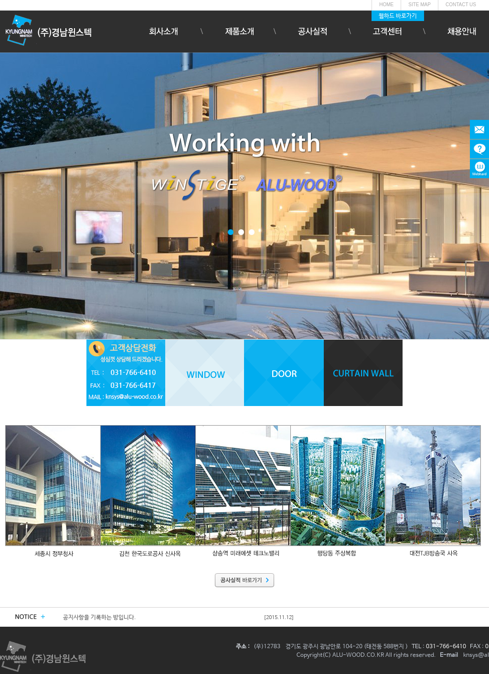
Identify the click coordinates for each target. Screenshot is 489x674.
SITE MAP (419, 4)
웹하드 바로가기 (398, 16)
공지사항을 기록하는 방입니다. (99, 617)
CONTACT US (461, 4)
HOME (386, 4)
